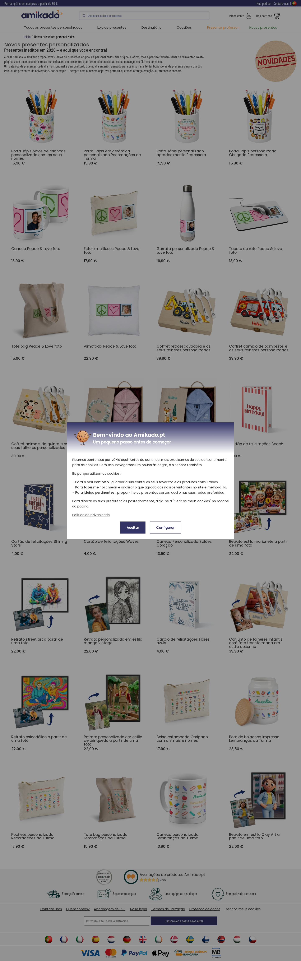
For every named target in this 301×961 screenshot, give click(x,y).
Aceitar (133, 527)
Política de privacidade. (91, 514)
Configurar (165, 527)
